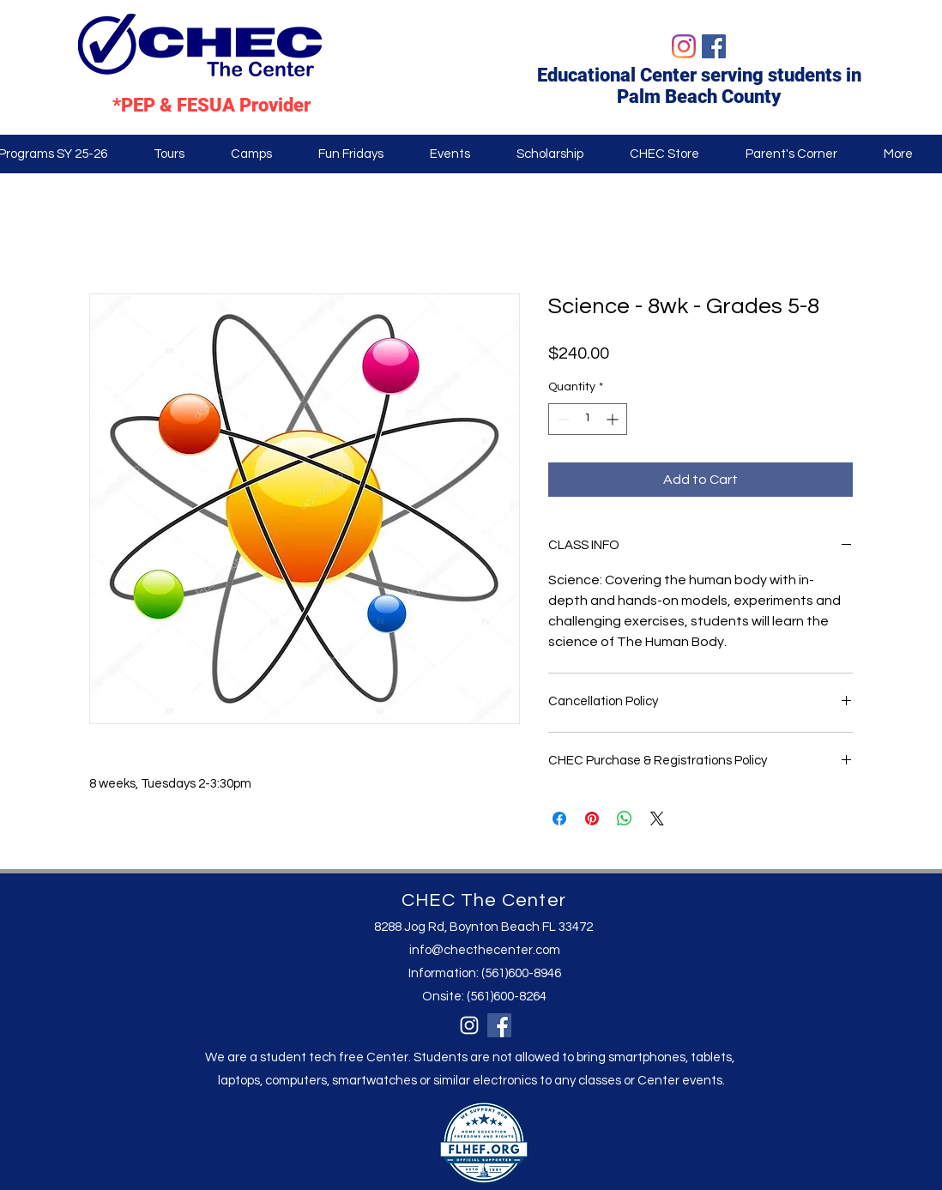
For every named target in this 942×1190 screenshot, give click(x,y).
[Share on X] (657, 818)
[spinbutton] (587, 419)
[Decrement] (561, 419)
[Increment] (614, 419)
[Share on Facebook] (559, 818)
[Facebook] (714, 46)
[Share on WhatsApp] (624, 818)
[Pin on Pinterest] (592, 818)
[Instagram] (684, 46)
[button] (791, 154)
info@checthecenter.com (484, 950)
